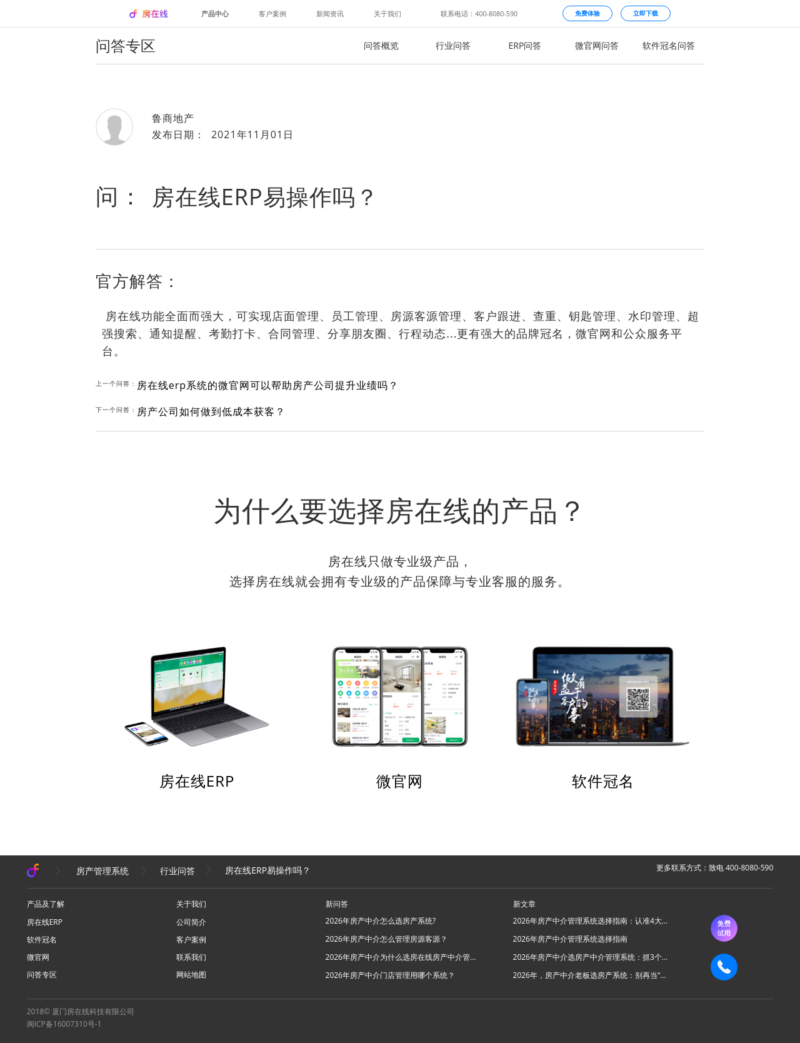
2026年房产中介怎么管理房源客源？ (387, 939)
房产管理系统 (102, 871)
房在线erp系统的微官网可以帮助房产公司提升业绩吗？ (268, 385)
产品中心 (215, 13)
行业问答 (453, 45)
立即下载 (645, 13)
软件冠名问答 (668, 45)
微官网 (399, 780)
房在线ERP (197, 780)
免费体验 (587, 13)
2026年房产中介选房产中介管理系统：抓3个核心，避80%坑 (591, 957)
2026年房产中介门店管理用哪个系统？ (390, 975)
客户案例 (272, 13)
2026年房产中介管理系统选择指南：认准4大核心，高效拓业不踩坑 (591, 920)
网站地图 (191, 974)
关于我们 (387, 13)
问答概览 (381, 45)
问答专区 (42, 974)
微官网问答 (597, 45)
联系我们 (191, 957)
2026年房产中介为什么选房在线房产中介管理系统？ (404, 957)
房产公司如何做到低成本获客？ (211, 411)
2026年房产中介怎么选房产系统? (381, 920)
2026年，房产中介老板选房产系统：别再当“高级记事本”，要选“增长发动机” (591, 975)
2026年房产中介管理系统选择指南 (570, 939)
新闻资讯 (330, 13)
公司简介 (191, 922)
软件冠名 (603, 780)
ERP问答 (525, 45)
